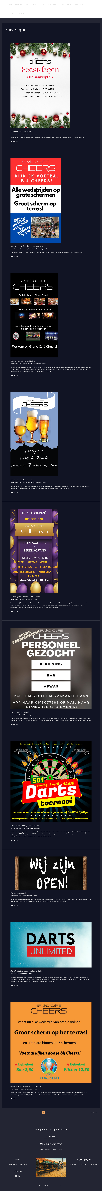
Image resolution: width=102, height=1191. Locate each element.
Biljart (76, 4)
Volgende (94, 1112)
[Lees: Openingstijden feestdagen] (40, 85)
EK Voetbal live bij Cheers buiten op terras (28, 246)
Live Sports (24, 13)
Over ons (47, 1149)
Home (10, 4)
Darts (67, 4)
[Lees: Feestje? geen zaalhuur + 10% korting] (34, 551)
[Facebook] (16, 1176)
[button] (95, 10)
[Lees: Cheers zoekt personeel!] (51, 668)
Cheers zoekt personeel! (20, 712)
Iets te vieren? (57, 4)
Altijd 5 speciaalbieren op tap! (23, 480)
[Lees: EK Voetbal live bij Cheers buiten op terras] (35, 200)
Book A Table (51, 1136)
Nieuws (37, 4)
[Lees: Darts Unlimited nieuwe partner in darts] (51, 944)
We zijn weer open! (18, 893)
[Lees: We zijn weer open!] (50, 873)
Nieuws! (22, 134)
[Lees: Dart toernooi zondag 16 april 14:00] (51, 781)
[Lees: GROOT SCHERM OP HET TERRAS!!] (51, 1042)
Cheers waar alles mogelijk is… (24, 361)
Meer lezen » (14, 142)
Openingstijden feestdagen (21, 131)
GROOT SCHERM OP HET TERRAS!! (27, 1086)
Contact (46, 4)
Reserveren (20, 4)
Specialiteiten (33, 249)
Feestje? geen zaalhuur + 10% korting (26, 596)
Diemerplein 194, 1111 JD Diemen (17, 1164)
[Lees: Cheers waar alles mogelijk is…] (34, 315)
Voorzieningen (29, 134)
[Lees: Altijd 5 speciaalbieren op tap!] (34, 434)
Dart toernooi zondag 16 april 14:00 (25, 825)
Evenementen (13, 13)
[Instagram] (19, 1176)
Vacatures (36, 13)
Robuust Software (59, 1186)
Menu (29, 4)
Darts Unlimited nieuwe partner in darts (27, 971)
